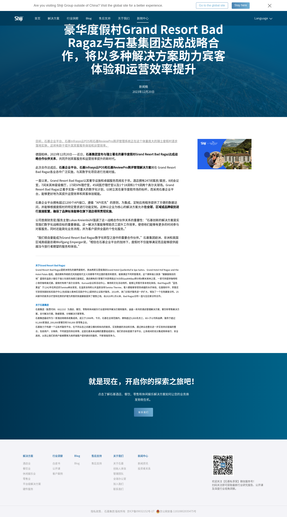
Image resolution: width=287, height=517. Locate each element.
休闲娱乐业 (29, 473)
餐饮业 (27, 468)
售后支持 (105, 18)
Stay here (240, 5)
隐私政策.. (96, 511)
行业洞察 (73, 18)
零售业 (27, 479)
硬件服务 (28, 489)
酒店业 (27, 463)
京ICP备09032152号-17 (140, 511)
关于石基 (118, 463)
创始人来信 (119, 468)
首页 (37, 18)
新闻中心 (143, 18)
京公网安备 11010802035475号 (176, 511)
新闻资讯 (143, 463)
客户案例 (58, 473)
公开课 (56, 468)
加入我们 (118, 484)
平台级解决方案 (32, 484)
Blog (89, 18)
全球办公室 (119, 479)
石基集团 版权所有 (114, 511)
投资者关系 (144, 468)
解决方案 (53, 18)
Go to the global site (212, 5)
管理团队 (118, 473)
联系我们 (143, 412)
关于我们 (124, 18)
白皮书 (56, 463)
